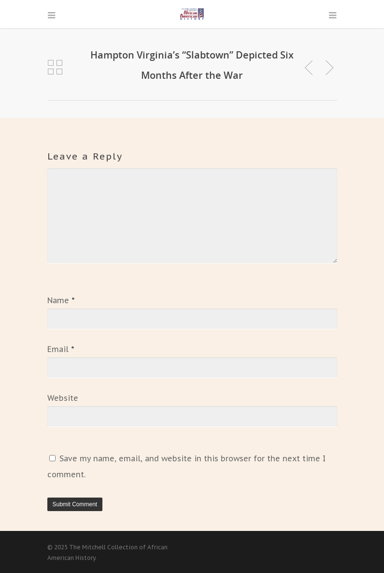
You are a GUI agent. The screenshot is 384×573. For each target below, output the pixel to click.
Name (61, 300)
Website (62, 398)
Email (60, 349)
